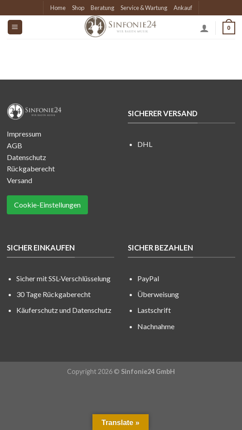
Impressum (24, 133)
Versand (19, 180)
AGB (14, 145)
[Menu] (15, 27)
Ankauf (183, 7)
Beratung (102, 7)
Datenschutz (26, 157)
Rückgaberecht (31, 168)
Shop (78, 7)
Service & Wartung (144, 7)
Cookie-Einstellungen (47, 204)
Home (58, 7)
